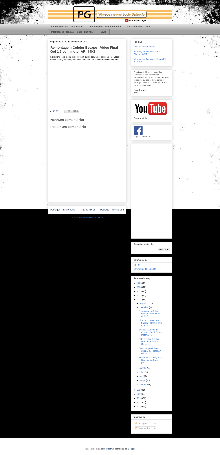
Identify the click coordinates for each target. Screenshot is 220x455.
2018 (139, 398)
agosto (143, 368)
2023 (139, 291)
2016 (139, 406)
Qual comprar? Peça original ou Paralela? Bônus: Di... (150, 351)
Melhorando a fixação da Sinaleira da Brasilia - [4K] (150, 360)
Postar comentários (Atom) (91, 217)
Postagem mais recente (62, 209)
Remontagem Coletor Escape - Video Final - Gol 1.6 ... (150, 313)
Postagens (142, 423)
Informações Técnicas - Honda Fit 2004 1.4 (72, 32)
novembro (144, 303)
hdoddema (109, 449)
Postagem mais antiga (112, 209)
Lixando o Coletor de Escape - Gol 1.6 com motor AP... (150, 323)
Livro (103, 32)
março (142, 380)
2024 (139, 287)
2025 (139, 283)
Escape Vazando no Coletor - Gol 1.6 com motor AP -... (150, 332)
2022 (139, 295)
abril (141, 376)
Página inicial (88, 209)
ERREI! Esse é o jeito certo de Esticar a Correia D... (149, 341)
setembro (144, 307)
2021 (139, 299)
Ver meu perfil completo (145, 269)
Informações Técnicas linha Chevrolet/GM (147, 52)
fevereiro (143, 384)
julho (142, 372)
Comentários (143, 428)
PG (138, 265)
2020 (139, 390)
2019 (139, 394)
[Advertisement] (152, 190)
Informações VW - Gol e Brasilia (67, 26)
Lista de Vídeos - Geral (138, 26)
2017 (139, 402)
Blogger (131, 449)
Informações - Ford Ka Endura (105, 26)
